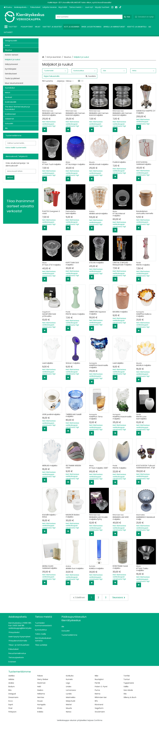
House (40, 728)
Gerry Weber (42, 706)
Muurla (69, 735)
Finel (10, 735)
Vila (124, 721)
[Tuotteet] (11, 27)
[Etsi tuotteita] (94, 17)
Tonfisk (126, 703)
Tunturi (126, 706)
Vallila (125, 714)
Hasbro (40, 717)
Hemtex (40, 724)
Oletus (69, 108)
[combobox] (94, 17)
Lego (68, 710)
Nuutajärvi (99, 706)
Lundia (69, 721)
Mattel (69, 732)
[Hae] (127, 17)
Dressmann (13, 724)
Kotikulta (69, 703)
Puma (97, 717)
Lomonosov (71, 717)
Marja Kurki (70, 728)
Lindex (68, 714)
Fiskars (40, 703)
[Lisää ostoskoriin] (44, 157)
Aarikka (11, 703)
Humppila (41, 732)
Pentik (97, 710)
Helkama (41, 721)
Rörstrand (99, 732)
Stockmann (100, 739)
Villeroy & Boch (129, 724)
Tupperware (128, 710)
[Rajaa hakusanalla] (69, 103)
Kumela (69, 706)
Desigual (12, 721)
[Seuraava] (118, 625)
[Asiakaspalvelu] (21, 7)
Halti (39, 714)
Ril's (96, 728)
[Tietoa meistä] (76, 7)
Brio (10, 717)
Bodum (11, 714)
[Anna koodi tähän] (21, 171)
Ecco (10, 728)
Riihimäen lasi (100, 724)
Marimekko (70, 724)
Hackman (41, 710)
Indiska (40, 739)
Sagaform (99, 735)
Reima (97, 721)
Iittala (39, 735)
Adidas (11, 706)
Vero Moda (128, 717)
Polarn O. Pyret (101, 714)
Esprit (10, 732)
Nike (96, 703)
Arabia (11, 710)
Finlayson (12, 739)
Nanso (68, 739)
